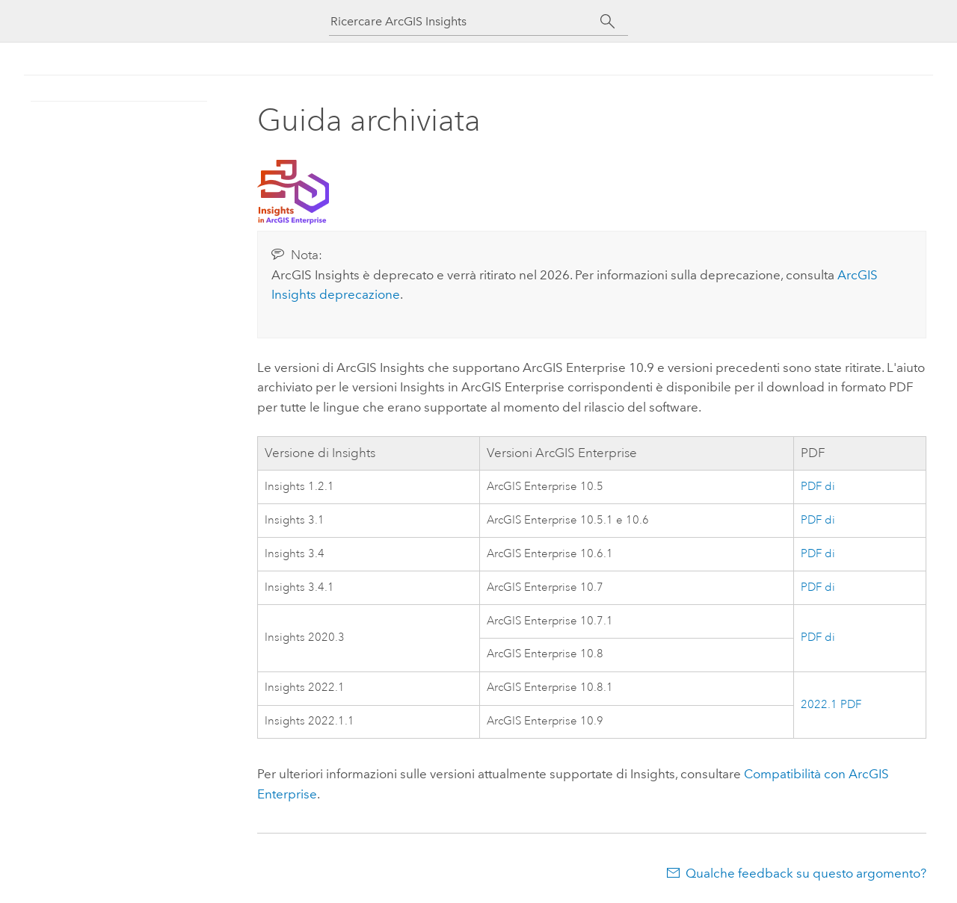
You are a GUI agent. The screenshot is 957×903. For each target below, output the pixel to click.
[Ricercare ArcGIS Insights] (465, 21)
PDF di (818, 487)
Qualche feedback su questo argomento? (806, 873)
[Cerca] (607, 21)
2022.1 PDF (831, 705)
